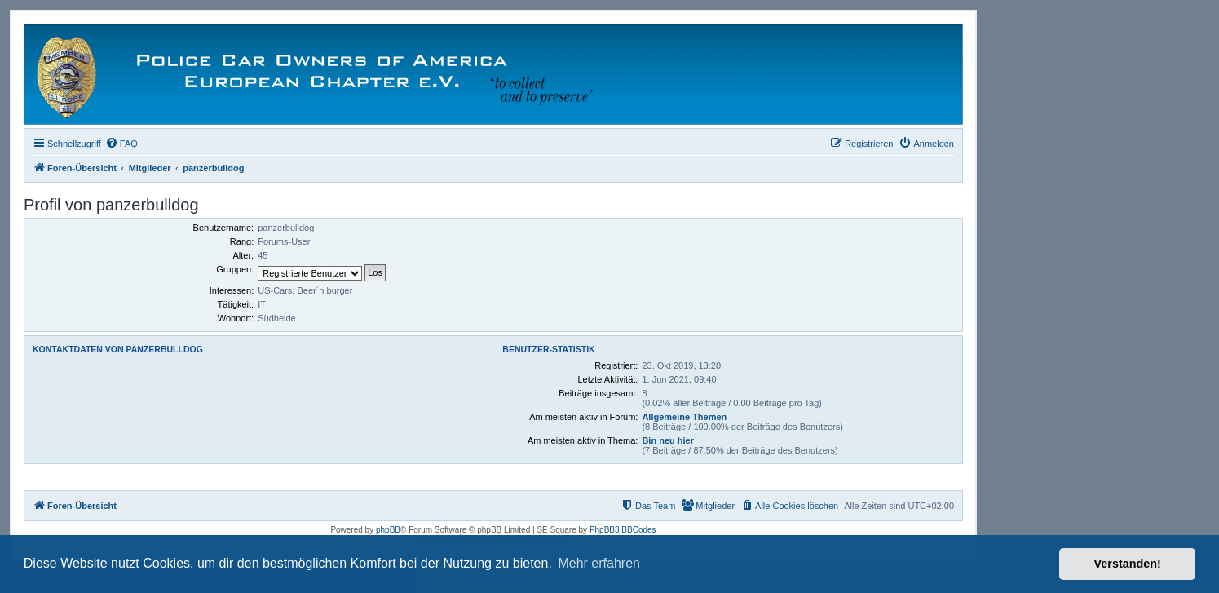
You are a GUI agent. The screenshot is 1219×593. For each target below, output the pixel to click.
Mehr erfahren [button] (599, 563)
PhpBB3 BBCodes (623, 529)
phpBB (388, 529)
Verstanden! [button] (1127, 563)
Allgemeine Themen (684, 417)
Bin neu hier (668, 440)
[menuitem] (121, 143)
